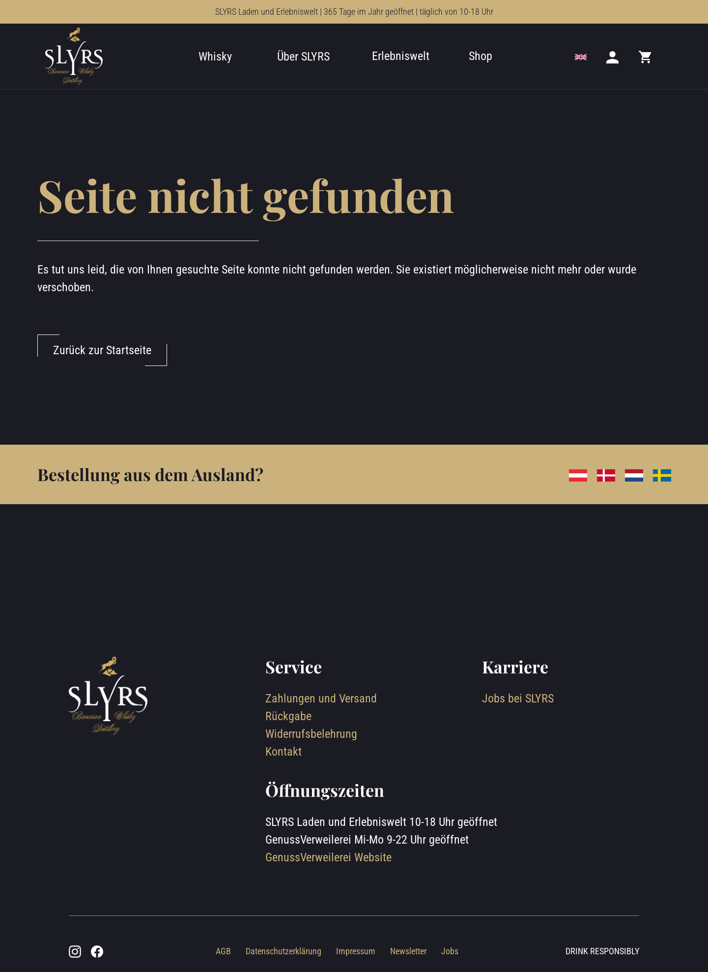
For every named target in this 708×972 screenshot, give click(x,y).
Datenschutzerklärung (283, 951)
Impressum (355, 951)
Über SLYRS (303, 56)
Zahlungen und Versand (321, 698)
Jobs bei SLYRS (518, 698)
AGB (223, 951)
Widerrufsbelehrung (311, 734)
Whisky (215, 56)
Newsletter (408, 951)
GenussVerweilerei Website (328, 857)
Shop (480, 56)
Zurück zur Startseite (102, 350)
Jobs (449, 951)
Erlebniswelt (400, 56)
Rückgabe (288, 716)
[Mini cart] (645, 56)
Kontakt (283, 752)
